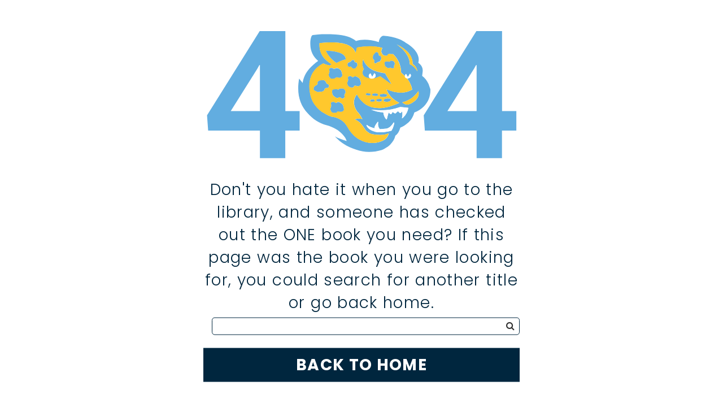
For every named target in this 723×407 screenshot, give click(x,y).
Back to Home (361, 364)
